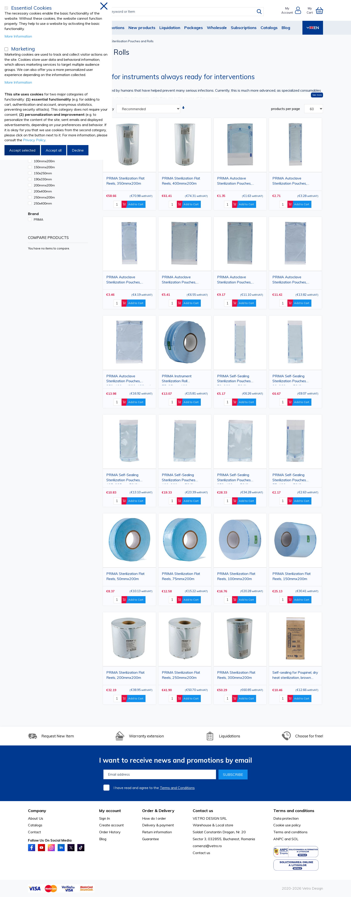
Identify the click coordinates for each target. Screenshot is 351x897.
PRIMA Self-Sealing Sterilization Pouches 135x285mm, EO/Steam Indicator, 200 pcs (126, 478)
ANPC (278, 839)
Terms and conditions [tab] (293, 810)
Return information (157, 832)
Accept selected (22, 150)
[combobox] (180, 11)
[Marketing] (6, 49)
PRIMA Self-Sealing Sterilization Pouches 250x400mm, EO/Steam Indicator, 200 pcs (237, 478)
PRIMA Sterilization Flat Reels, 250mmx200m (181, 675)
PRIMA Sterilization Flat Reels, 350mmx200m (125, 181)
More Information (18, 36)
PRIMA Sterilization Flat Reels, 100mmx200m (236, 576)
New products (141, 27)
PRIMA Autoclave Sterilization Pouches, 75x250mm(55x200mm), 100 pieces (292, 181)
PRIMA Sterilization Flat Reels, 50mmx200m (125, 576)
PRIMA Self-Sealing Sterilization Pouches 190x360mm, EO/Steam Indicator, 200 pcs (181, 478)
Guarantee (150, 839)
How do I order (154, 818)
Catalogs (269, 27)
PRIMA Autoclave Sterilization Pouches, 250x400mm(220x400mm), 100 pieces (129, 379)
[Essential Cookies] (6, 8)
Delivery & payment (158, 825)
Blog (286, 27)
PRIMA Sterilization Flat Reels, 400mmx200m (181, 181)
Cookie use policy (287, 825)
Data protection (286, 818)
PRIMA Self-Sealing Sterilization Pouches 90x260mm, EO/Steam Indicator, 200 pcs (291, 379)
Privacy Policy (34, 140)
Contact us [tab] (203, 810)
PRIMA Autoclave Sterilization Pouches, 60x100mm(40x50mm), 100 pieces (236, 181)
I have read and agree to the (154, 787)
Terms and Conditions (177, 787)
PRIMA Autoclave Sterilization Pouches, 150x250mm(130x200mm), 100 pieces (184, 280)
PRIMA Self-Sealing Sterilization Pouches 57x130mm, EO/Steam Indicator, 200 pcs (291, 478)
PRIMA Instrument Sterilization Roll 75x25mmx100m (177, 379)
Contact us (201, 853)
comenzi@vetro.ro (207, 846)
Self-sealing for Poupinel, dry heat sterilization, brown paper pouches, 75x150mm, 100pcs (295, 676)
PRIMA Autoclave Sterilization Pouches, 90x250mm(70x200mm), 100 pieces (126, 280)
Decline (78, 150)
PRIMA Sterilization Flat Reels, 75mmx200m (181, 576)
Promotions (113, 27)
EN (312, 27)
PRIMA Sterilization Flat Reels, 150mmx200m (291, 576)
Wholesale (217, 27)
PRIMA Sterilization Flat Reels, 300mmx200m (236, 675)
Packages (193, 27)
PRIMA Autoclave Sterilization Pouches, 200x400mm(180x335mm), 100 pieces (295, 280)
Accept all (54, 150)
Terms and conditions (290, 832)
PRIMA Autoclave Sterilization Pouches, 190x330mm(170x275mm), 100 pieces (240, 280)
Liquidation (169, 27)
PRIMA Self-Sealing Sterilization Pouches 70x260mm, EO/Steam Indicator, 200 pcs (235, 379)
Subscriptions (244, 27)
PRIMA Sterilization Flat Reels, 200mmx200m (125, 675)
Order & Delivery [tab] (158, 810)
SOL (294, 839)
